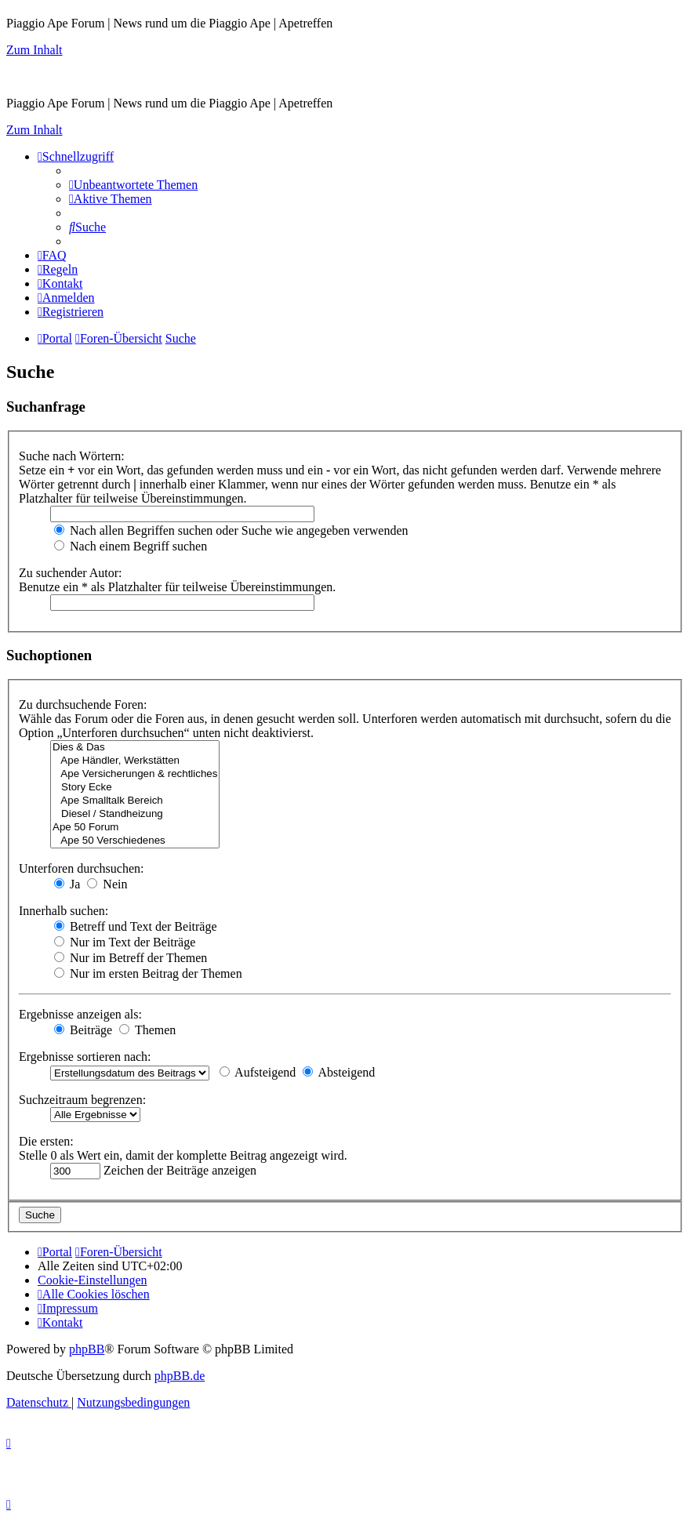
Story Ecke (135, 787)
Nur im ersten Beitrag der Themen (148, 973)
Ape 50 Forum (135, 827)
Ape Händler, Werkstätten (135, 761)
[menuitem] (133, 184)
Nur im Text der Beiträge (124, 942)
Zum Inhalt (34, 49)
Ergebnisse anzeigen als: (80, 1014)
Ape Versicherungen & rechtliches (135, 774)
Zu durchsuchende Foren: (83, 704)
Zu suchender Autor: (70, 572)
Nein (107, 884)
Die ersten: (46, 1141)
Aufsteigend (258, 1072)
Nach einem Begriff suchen (130, 546)
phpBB (86, 1349)
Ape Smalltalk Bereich (135, 801)
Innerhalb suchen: (63, 910)
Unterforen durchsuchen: (81, 868)
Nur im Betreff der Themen (130, 957)
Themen (147, 1030)
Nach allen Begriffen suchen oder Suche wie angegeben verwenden (231, 530)
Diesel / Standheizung (135, 814)
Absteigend (339, 1072)
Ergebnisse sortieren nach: (85, 1056)
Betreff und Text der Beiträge (135, 926)
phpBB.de (179, 1375)
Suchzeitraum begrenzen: (82, 1099)
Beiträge (83, 1030)
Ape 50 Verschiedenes (135, 841)
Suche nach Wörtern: (72, 456)
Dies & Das (135, 747)
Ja (67, 884)
